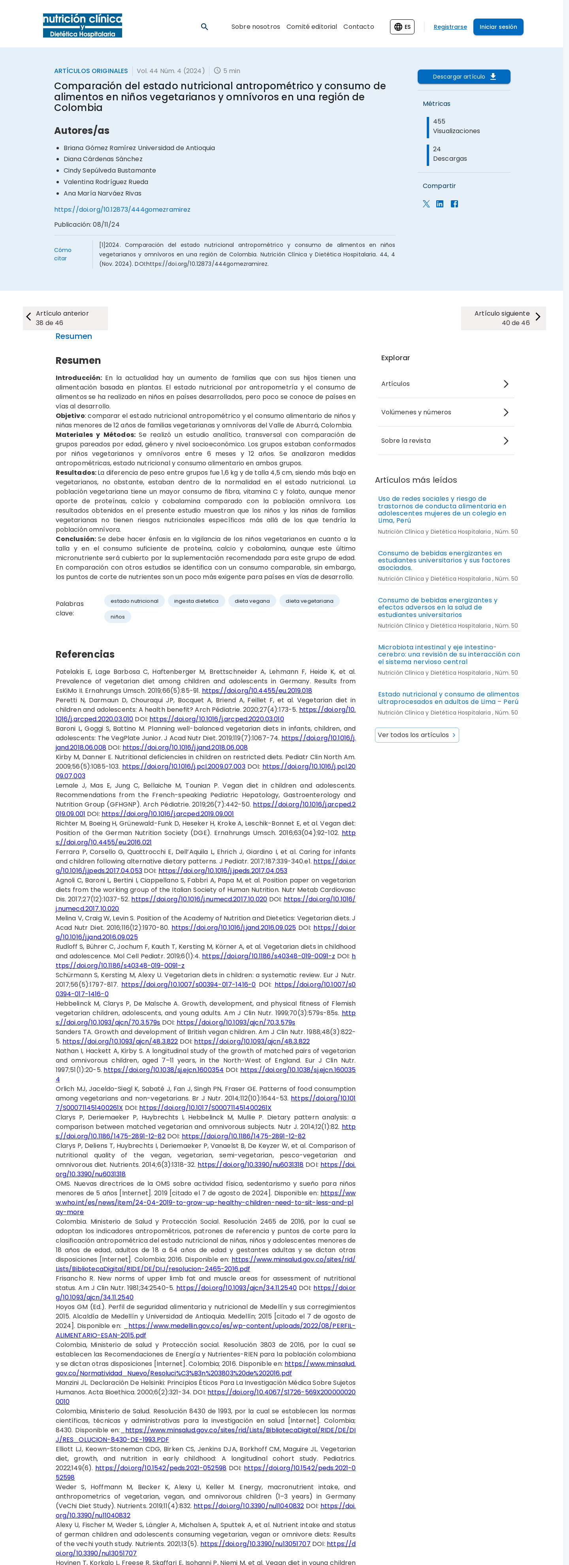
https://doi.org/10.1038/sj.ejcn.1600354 (164, 1069)
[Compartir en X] (426, 205)
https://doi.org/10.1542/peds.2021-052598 (160, 1468)
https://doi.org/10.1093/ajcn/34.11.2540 (236, 1287)
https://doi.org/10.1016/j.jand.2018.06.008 (185, 747)
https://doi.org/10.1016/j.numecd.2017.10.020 (199, 899)
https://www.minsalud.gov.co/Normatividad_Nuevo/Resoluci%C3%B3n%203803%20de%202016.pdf (206, 1368)
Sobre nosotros (256, 26)
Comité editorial (311, 26)
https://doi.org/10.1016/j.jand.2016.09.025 (233, 927)
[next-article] (66, 318)
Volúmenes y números (416, 412)
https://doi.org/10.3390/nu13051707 (255, 1543)
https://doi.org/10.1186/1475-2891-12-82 (244, 1136)
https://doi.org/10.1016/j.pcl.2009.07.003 (183, 766)
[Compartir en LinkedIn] (439, 205)
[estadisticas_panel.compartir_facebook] (454, 205)
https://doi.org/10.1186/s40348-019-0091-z (268, 956)
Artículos (395, 383)
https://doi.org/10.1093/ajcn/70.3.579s (236, 1022)
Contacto (358, 26)
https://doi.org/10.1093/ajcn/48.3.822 (120, 1041)
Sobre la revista (406, 440)
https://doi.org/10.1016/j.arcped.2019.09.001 (168, 813)
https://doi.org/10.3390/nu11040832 (249, 1505)
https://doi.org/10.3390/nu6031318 (250, 1164)
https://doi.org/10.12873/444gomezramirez (122, 209)
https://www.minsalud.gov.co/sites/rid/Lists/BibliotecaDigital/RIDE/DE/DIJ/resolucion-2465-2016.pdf (206, 1264)
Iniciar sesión (498, 27)
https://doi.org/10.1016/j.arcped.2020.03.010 (216, 719)
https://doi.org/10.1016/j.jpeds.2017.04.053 (222, 870)
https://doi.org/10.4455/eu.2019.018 (257, 690)
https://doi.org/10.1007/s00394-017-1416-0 (188, 984)
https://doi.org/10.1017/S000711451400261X (205, 1107)
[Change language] (402, 26)
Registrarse (450, 27)
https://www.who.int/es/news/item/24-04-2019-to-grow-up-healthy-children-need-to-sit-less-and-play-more (206, 1203)
